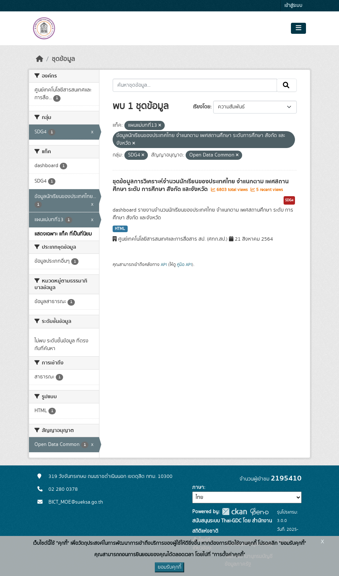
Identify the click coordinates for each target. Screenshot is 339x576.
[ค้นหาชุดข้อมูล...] (195, 85)
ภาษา (198, 487)
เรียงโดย (201, 107)
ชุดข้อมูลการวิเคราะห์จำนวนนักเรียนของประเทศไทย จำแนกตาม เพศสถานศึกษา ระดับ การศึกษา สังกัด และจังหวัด (201, 185)
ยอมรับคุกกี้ (169, 567)
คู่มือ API (184, 264)
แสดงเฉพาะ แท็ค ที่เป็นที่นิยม (63, 234)
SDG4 (289, 200)
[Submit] (287, 85)
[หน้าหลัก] (39, 59)
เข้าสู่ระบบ (293, 5)
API (164, 264)
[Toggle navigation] (298, 28)
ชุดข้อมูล (63, 59)
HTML (120, 229)
